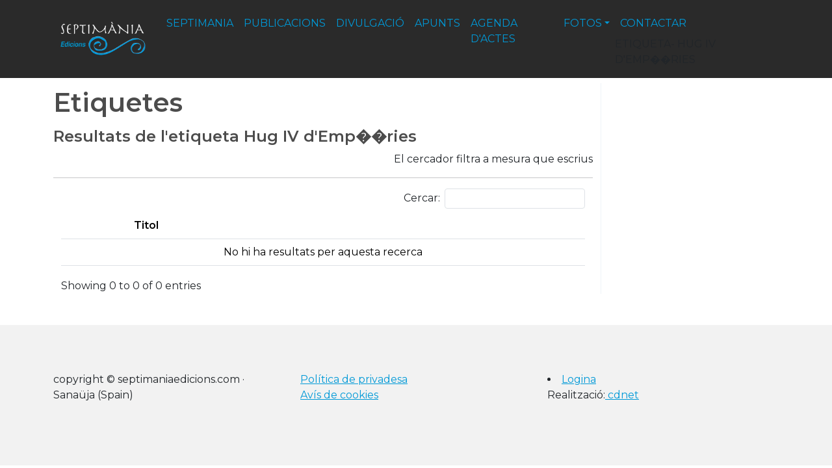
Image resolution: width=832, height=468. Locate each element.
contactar (653, 23)
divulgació (370, 23)
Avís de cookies (339, 395)
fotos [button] (583, 23)
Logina (579, 379)
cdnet (622, 395)
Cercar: (494, 198)
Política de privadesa (354, 379)
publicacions (285, 23)
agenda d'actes (494, 31)
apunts (437, 23)
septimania (199, 23)
